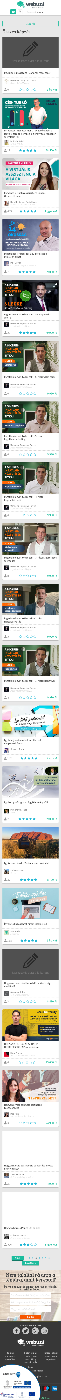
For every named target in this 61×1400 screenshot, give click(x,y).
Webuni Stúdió (31, 1362)
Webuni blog (31, 1359)
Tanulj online (51, 1356)
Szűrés (30, 23)
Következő (30, 1262)
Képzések (51, 1359)
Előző (17, 1258)
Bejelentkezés (35, 12)
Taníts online (31, 1356)
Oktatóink (10, 1359)
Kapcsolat (10, 1356)
